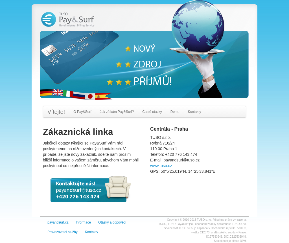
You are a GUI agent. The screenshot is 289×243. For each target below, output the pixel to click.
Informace (83, 222)
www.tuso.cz (161, 165)
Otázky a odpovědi (112, 222)
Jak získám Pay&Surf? (117, 112)
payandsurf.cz (58, 222)
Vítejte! (56, 112)
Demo (174, 112)
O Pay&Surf (82, 112)
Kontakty (194, 112)
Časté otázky (152, 112)
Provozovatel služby (62, 232)
